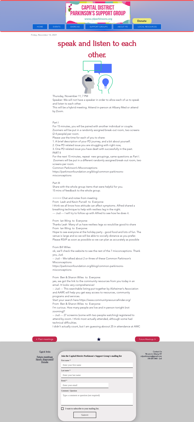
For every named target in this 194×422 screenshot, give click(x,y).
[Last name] (96, 375)
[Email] (84, 385)
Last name (65, 370)
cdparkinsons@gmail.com (151, 356)
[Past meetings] (44, 339)
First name (66, 360)
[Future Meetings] (147, 339)
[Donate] (142, 21)
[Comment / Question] (97, 399)
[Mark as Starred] (99, 339)
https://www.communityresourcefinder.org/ (105, 300)
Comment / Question (69, 391)
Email (64, 381)
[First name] (96, 365)
